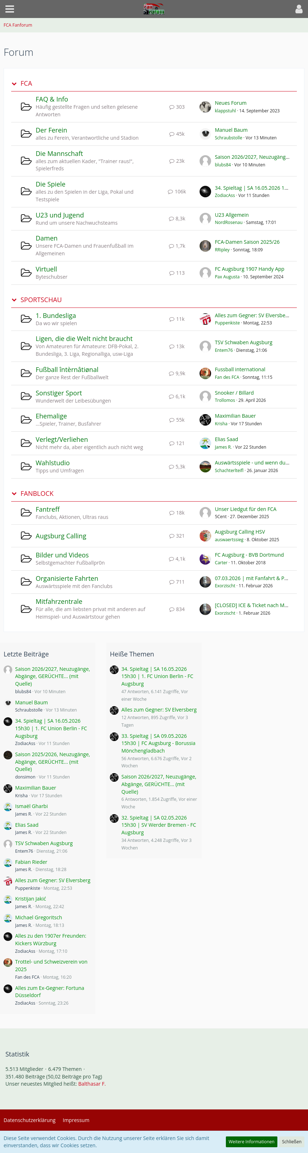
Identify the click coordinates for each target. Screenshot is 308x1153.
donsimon (25, 777)
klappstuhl (225, 111)
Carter (221, 563)
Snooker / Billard (234, 392)
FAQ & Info (52, 99)
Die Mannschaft (59, 153)
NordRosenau (228, 222)
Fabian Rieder (31, 861)
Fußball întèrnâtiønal (67, 369)
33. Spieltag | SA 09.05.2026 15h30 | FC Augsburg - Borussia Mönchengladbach (158, 743)
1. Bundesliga (56, 315)
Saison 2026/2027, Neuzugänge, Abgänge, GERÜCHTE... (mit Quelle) (52, 676)
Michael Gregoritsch (38, 917)
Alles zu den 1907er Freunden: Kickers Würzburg (50, 939)
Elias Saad (226, 439)
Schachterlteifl (229, 470)
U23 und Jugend (60, 215)
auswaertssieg (229, 540)
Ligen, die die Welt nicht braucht (84, 338)
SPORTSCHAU (41, 300)
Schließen (292, 1142)
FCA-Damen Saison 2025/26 (247, 241)
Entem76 (224, 350)
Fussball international (240, 369)
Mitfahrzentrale (59, 601)
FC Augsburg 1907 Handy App (249, 268)
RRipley (222, 250)
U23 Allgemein (232, 214)
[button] (10, 9)
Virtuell (46, 269)
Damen (47, 238)
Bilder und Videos (62, 555)
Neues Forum (230, 102)
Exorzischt (225, 586)
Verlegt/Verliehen (62, 439)
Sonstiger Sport (59, 393)
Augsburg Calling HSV (240, 531)
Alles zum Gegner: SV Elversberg (252, 315)
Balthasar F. (92, 1083)
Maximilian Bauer (235, 415)
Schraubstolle (228, 138)
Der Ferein (51, 130)
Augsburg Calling (61, 535)
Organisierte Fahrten (67, 578)
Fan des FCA (227, 377)
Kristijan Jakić (30, 898)
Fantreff (47, 509)
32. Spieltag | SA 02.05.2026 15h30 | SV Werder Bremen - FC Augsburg (158, 825)
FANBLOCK (37, 493)
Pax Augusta (227, 277)
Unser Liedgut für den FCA (245, 509)
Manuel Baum (231, 129)
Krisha (221, 424)
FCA (26, 83)
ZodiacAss (225, 195)
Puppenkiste (227, 323)
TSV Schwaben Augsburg (243, 342)
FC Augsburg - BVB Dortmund (249, 554)
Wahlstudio (53, 462)
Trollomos (225, 400)
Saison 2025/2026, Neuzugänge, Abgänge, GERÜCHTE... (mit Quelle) (52, 761)
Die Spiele (51, 184)
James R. (223, 447)
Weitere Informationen (251, 1142)
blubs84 (223, 165)
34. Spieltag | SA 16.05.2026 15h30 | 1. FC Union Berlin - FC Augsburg (51, 728)
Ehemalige (51, 416)
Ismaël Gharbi (31, 806)
